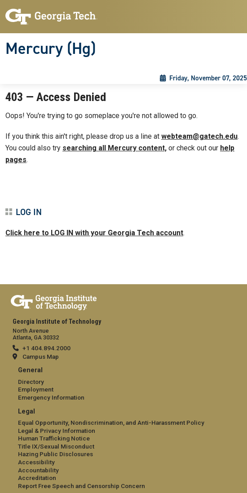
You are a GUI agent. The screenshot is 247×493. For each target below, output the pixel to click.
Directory (31, 381)
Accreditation (37, 477)
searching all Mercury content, (114, 148)
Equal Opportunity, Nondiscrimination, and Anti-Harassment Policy (111, 422)
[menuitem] (123, 384)
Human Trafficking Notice (54, 438)
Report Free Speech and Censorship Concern (81, 485)
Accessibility (36, 462)
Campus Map (40, 356)
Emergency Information (51, 397)
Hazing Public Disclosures (55, 454)
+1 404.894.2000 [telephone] (46, 348)
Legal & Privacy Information (56, 430)
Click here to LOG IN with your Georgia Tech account (94, 233)
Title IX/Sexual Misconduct (56, 446)
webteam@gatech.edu (199, 136)
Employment (35, 389)
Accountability (38, 470)
